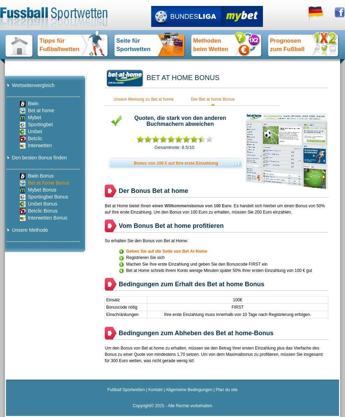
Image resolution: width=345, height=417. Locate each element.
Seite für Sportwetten (133, 44)
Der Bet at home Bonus (213, 99)
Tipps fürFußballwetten (59, 44)
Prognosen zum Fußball (287, 44)
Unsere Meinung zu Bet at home (143, 99)
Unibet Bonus (38, 204)
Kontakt (155, 389)
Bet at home (37, 111)
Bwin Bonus (37, 176)
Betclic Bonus (39, 211)
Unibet (31, 132)
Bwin (29, 104)
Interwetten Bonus (43, 218)
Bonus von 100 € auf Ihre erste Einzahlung (176, 163)
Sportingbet (36, 125)
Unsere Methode (30, 230)
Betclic (31, 139)
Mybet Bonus (38, 190)
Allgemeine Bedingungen (189, 389)
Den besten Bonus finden (39, 157)
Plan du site (227, 389)
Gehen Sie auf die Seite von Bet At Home (166, 251)
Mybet (30, 118)
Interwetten (36, 146)
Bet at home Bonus (44, 183)
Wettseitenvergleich (33, 85)
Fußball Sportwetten (126, 389)
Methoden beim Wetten (210, 44)
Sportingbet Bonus (44, 197)
